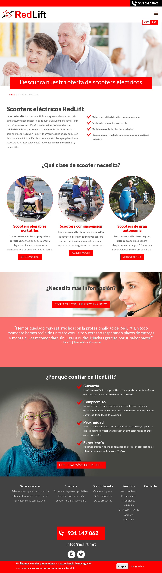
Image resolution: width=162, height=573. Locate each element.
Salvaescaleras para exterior (30, 500)
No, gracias (137, 566)
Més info (71, 568)
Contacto (150, 486)
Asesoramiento (128, 491)
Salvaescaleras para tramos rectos (30, 491)
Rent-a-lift (128, 519)
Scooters (71, 486)
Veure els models (81, 253)
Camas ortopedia (102, 491)
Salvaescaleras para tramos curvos (30, 495)
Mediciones (128, 500)
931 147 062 (148, 3)
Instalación (128, 505)
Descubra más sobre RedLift (81, 465)
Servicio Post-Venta (128, 509)
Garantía (128, 514)
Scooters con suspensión (81, 226)
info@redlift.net (81, 544)
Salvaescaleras (30, 486)
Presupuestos (128, 495)
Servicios (128, 486)
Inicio (12, 94)
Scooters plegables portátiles (29, 228)
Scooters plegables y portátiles (71, 491)
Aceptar (122, 566)
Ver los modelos (30, 257)
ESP (154, 22)
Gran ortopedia (103, 486)
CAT (146, 22)
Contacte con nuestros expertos (81, 304)
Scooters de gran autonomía (132, 228)
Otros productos (103, 500)
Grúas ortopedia (103, 495)
